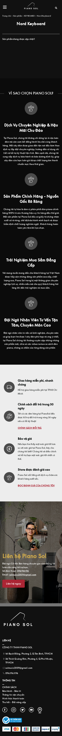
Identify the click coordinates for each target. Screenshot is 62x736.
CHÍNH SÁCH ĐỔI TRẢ (30, 428)
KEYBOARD (29, 16)
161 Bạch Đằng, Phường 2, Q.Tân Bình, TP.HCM (29, 653)
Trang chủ (6, 16)
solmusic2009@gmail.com (22, 574)
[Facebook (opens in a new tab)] (4, 709)
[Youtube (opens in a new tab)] (31, 709)
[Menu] (5, 7)
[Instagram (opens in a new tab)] (13, 709)
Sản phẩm (17, 16)
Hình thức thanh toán (13, 698)
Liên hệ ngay (13, 583)
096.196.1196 (11, 673)
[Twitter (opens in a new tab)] (22, 709)
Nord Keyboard (44, 16)
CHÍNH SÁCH (9, 687)
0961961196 (23, 571)
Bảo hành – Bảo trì (11, 691)
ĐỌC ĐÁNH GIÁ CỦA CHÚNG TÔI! (36, 485)
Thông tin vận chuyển (13, 694)
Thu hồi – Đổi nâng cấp (14, 702)
